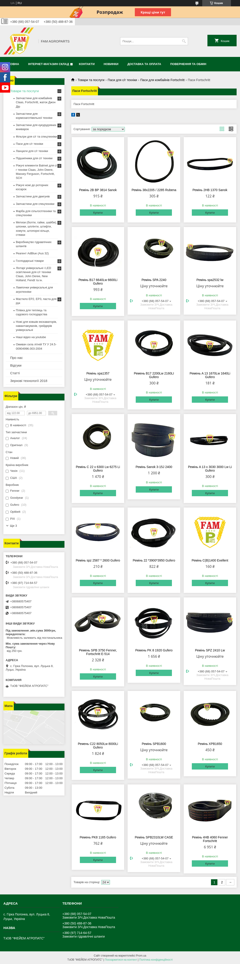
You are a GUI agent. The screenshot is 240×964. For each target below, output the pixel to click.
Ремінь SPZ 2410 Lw (210, 650)
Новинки (111, 64)
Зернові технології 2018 (28, 381)
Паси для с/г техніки (122, 80)
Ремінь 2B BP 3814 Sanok (98, 190)
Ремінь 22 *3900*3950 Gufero (154, 560)
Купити (98, 212)
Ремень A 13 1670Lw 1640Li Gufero (210, 375)
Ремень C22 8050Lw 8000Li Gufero (98, 745)
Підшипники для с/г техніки (34, 158)
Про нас (16, 358)
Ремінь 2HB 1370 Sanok (209, 190)
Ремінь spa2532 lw (210, 280)
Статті (15, 373)
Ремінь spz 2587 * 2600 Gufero (98, 560)
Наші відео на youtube (31, 337)
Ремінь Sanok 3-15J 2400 (154, 467)
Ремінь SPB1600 (154, 744)
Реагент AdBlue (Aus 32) (32, 253)
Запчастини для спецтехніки (35, 204)
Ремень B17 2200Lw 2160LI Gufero (154, 375)
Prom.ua (141, 955)
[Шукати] (184, 41)
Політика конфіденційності (156, 959)
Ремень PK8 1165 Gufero (98, 837)
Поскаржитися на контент (121, 959)
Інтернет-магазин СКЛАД (48, 64)
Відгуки (15, 365)
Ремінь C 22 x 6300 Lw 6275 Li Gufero (98, 468)
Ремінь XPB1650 (210, 744)
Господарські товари (30, 260)
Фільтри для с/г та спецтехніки (36, 136)
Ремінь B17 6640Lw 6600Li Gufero (97, 281)
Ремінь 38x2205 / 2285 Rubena (154, 190)
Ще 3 (13, 525)
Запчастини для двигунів (33, 196)
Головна (12, 64)
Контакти (87, 64)
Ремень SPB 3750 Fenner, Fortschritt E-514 (98, 652)
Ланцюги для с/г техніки (32, 151)
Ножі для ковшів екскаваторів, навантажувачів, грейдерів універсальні (36, 326)
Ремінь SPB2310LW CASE (154, 837)
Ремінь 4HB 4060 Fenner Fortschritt (210, 839)
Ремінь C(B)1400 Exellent (210, 560)
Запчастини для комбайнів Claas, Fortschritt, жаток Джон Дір (35, 102)
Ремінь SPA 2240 (154, 280)
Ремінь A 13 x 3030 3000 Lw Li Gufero (210, 468)
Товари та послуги (91, 80)
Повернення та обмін (188, 64)
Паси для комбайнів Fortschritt (162, 80)
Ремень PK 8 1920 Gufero (154, 650)
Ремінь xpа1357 (97, 373)
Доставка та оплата (144, 64)
